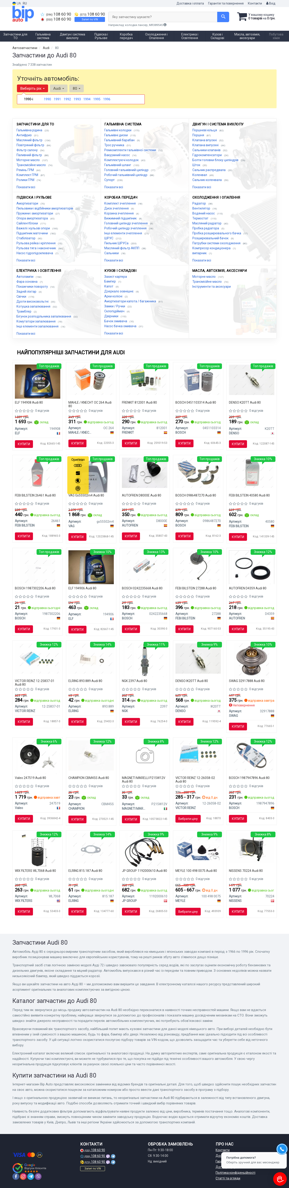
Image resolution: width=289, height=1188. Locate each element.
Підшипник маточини (32, 233)
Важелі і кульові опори (33, 228)
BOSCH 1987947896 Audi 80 (249, 778)
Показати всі (25, 187)
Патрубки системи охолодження (216, 243)
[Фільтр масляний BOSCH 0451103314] (198, 379)
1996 (106, 99)
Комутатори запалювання (36, 321)
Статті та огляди (228, 1178)
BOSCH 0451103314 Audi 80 (195, 402)
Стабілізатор (26, 238)
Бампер (110, 281)
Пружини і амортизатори (35, 213)
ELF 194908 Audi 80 (29, 402)
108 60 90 (56, 14)
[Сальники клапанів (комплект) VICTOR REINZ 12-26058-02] (198, 755)
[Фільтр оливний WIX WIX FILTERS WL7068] (37, 850)
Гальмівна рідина (29, 130)
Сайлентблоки (27, 223)
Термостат (200, 218)
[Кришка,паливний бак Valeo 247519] (37, 756)
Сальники (111, 253)
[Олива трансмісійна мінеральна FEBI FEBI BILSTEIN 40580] (251, 472)
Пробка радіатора (206, 228)
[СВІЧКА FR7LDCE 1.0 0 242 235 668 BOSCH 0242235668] (144, 565)
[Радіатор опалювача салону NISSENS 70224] (251, 848)
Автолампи (25, 276)
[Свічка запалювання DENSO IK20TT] (198, 658)
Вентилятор (201, 208)
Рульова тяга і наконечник (36, 248)
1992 (67, 99)
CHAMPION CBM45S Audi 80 (88, 778)
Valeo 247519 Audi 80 (30, 778)
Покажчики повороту (32, 286)
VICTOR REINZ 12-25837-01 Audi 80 (34, 682)
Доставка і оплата (190, 3)
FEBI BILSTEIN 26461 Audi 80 (35, 495)
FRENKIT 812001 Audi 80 (139, 402)
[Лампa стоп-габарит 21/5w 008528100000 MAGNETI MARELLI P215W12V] (144, 756)
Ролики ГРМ (25, 180)
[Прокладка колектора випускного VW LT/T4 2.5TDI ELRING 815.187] (91, 848)
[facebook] (15, 1176)
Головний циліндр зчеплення (126, 223)
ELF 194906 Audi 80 (82, 588)
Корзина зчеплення (119, 213)
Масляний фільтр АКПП (122, 248)
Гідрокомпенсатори (207, 155)
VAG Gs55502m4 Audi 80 (86, 495)
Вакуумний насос (117, 155)
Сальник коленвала (207, 180)
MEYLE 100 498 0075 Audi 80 (196, 871)
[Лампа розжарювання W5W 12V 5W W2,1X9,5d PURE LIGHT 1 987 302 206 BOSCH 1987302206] (37, 567)
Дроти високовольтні (32, 301)
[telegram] (30, 1176)
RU (25, 3)
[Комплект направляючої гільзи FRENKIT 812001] (144, 379)
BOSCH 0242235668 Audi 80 (142, 588)
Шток (196, 165)
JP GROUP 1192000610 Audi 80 (144, 871)
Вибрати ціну (188, 819)
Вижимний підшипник (120, 218)
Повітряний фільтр (30, 145)
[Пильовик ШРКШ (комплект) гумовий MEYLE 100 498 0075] (198, 848)
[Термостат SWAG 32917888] (251, 660)
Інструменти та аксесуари (211, 286)
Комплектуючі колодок (121, 160)
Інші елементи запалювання (37, 326)
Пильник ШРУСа (116, 243)
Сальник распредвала (209, 170)
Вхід (270, 3)
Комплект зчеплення (120, 203)
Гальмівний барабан (119, 140)
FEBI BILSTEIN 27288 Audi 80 (195, 588)
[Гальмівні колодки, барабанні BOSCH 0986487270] (198, 472)
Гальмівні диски (116, 135)
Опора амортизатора (32, 218)
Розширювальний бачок (210, 238)
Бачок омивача (116, 321)
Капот (109, 286)
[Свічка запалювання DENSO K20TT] (251, 379)
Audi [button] (58, 88)
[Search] (223, 17)
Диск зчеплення (116, 208)
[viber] (38, 1176)
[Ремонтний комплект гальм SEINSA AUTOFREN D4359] (251, 567)
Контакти (255, 3)
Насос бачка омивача (120, 326)
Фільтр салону (27, 150)
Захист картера (115, 276)
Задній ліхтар (26, 291)
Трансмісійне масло (31, 165)
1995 (96, 99)
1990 (47, 99)
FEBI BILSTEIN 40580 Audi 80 (249, 495)
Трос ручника (114, 145)
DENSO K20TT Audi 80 (245, 402)
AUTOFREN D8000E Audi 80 (141, 495)
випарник (199, 253)
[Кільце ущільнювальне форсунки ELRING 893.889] (91, 658)
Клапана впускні (204, 140)
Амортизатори (27, 203)
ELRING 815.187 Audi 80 (85, 871)
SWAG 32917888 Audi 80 (247, 681)
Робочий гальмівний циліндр (126, 175)
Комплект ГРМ (27, 175)
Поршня (198, 135)
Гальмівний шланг (118, 165)
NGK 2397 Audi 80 (134, 681)
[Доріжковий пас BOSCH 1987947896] (251, 755)
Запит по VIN (90, 19)
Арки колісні (113, 296)
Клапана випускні (205, 145)
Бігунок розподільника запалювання (44, 316)
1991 (57, 99)
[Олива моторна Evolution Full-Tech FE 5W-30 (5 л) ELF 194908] (37, 381)
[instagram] (23, 1176)
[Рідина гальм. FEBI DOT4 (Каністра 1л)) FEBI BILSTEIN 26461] (37, 472)
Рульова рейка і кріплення (36, 243)
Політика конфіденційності (235, 1172)
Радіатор (199, 203)
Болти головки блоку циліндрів (215, 160)
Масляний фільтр (29, 140)
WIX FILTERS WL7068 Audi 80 (35, 871)
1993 (77, 99)
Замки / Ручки (115, 306)
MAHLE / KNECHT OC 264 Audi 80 (90, 404)
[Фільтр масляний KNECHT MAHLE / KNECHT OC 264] (91, 379)
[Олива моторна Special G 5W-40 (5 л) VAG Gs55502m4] (91, 474)
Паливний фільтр (29, 155)
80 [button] (76, 88)
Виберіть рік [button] (32, 88)
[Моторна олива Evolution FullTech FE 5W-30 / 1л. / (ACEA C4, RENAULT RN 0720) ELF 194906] (91, 567)
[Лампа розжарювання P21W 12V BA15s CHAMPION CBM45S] (91, 755)
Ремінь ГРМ (25, 170)
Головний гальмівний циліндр (126, 170)
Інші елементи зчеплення (123, 233)
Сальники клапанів (206, 150)
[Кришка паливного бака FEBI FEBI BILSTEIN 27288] (198, 565)
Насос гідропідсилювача (35, 253)
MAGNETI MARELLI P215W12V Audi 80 (143, 779)
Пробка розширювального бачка (217, 233)
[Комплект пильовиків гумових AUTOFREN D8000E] (144, 472)
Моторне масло (28, 160)
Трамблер (24, 311)
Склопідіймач (114, 311)
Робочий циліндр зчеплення (125, 228)
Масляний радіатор (207, 223)
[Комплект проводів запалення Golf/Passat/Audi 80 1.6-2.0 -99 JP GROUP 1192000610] (144, 850)
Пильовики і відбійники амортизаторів (45, 208)
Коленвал (200, 175)
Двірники (111, 316)
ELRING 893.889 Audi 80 (85, 681)
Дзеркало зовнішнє (119, 291)
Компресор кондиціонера (211, 248)
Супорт (109, 180)
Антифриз (24, 135)
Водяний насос (203, 213)
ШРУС (109, 238)
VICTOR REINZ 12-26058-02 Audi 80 (195, 779)
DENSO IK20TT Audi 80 (191, 681)
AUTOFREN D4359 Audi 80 (247, 588)
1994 (87, 99)
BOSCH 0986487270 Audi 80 (195, 495)
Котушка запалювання (33, 306)
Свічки (21, 296)
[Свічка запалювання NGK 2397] (144, 659)
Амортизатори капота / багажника (130, 301)
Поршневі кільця (205, 130)
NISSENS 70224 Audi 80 (246, 871)
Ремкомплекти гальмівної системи (130, 150)
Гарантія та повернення (226, 3)
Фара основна (27, 281)
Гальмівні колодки (118, 130)
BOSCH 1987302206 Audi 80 (35, 588)
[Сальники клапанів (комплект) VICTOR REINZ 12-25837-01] (37, 658)
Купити (24, 444)
